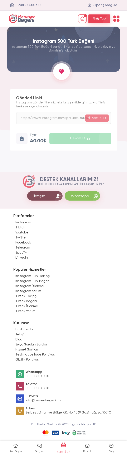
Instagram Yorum (28, 291)
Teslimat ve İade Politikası (35, 354)
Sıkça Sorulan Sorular (31, 344)
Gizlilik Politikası (27, 359)
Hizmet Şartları (26, 349)
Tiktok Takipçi (26, 296)
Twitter (21, 237)
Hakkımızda (24, 329)
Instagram (23, 222)
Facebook (23, 242)
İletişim (20, 334)
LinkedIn (21, 257)
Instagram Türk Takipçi (32, 276)
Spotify (21, 252)
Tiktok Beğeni (26, 301)
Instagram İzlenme (29, 286)
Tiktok (20, 227)
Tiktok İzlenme (26, 306)
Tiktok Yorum (25, 311)
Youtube (21, 232)
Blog (18, 339)
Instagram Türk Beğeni (32, 281)
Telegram (22, 247)
